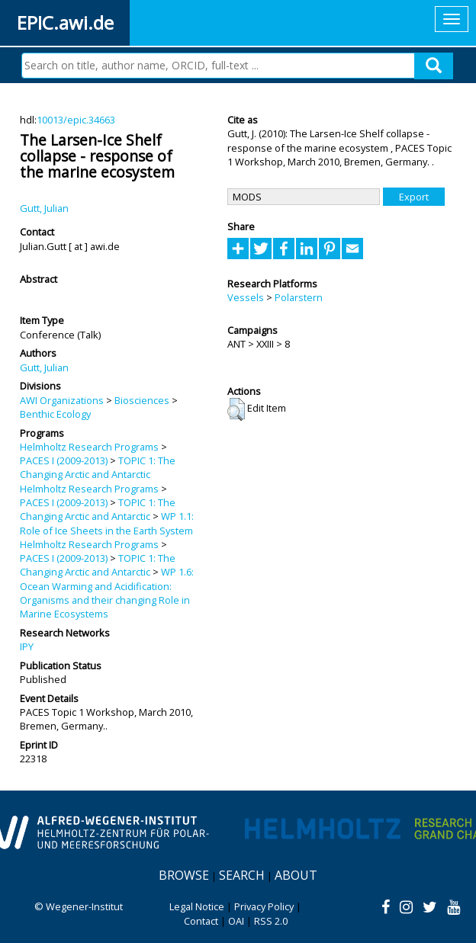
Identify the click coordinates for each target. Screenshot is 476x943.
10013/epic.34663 (76, 120)
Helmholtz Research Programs (89, 447)
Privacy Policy (264, 906)
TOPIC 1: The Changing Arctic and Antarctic (97, 467)
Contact (201, 921)
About (296, 875)
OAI (236, 921)
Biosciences (141, 400)
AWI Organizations (62, 400)
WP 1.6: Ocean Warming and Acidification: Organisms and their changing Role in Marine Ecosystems (107, 593)
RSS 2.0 (271, 921)
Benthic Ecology (55, 414)
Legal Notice (196, 906)
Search (242, 875)
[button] (236, 409)
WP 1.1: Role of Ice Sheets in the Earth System (107, 523)
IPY (27, 646)
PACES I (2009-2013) (64, 460)
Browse (184, 875)
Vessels (245, 297)
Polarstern (299, 297)
